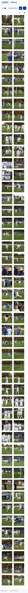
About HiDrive (14, 591)
